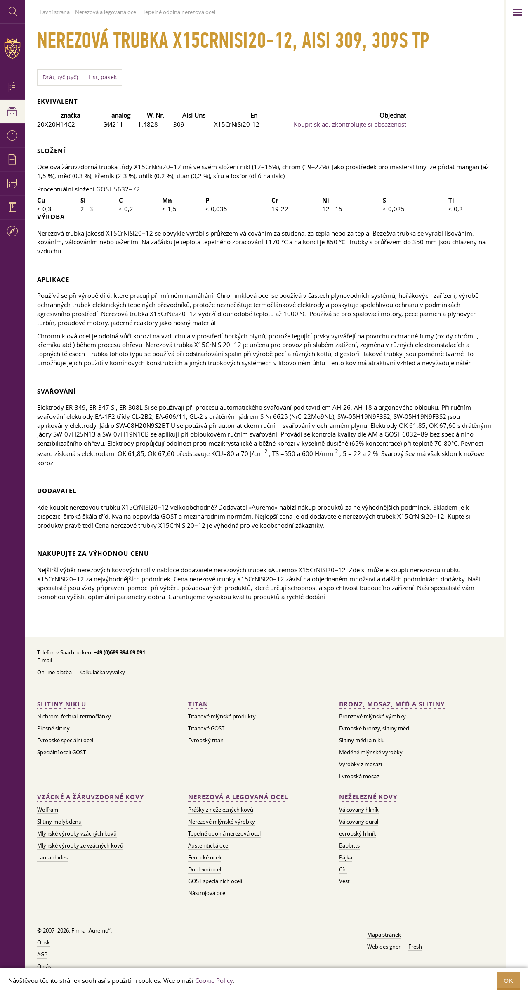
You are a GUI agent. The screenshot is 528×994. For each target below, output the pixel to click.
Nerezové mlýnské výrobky (221, 821)
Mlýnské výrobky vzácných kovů (77, 833)
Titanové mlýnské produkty (222, 716)
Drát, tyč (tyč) (60, 77)
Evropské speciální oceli (65, 740)
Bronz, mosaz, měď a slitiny (392, 704)
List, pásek (102, 77)
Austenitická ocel (208, 845)
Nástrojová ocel (207, 893)
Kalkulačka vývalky (102, 672)
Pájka (345, 857)
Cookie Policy (214, 980)
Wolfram (47, 809)
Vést (344, 881)
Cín (343, 869)
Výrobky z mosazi (360, 764)
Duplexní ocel (204, 869)
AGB (42, 954)
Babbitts (349, 845)
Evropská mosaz (359, 776)
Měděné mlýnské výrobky (371, 752)
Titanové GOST (206, 728)
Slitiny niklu (61, 704)
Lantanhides (52, 857)
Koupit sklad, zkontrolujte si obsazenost (350, 124)
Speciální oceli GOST (61, 752)
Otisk (43, 942)
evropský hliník (357, 833)
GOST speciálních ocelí (215, 881)
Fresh (415, 946)
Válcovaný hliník (359, 809)
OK (509, 980)
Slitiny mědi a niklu (362, 740)
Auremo (12, 48)
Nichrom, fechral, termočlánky (74, 716)
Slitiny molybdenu (59, 821)
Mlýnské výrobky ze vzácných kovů (80, 845)
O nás (44, 966)
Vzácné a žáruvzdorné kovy (90, 797)
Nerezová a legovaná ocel (238, 797)
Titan (198, 704)
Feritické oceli (204, 857)
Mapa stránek (384, 934)
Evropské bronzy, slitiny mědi (374, 728)
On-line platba (54, 672)
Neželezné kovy (368, 797)
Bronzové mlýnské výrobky (372, 716)
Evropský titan (206, 740)
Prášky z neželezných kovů (220, 809)
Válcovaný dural (358, 821)
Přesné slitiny (53, 728)
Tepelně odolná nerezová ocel (224, 833)
